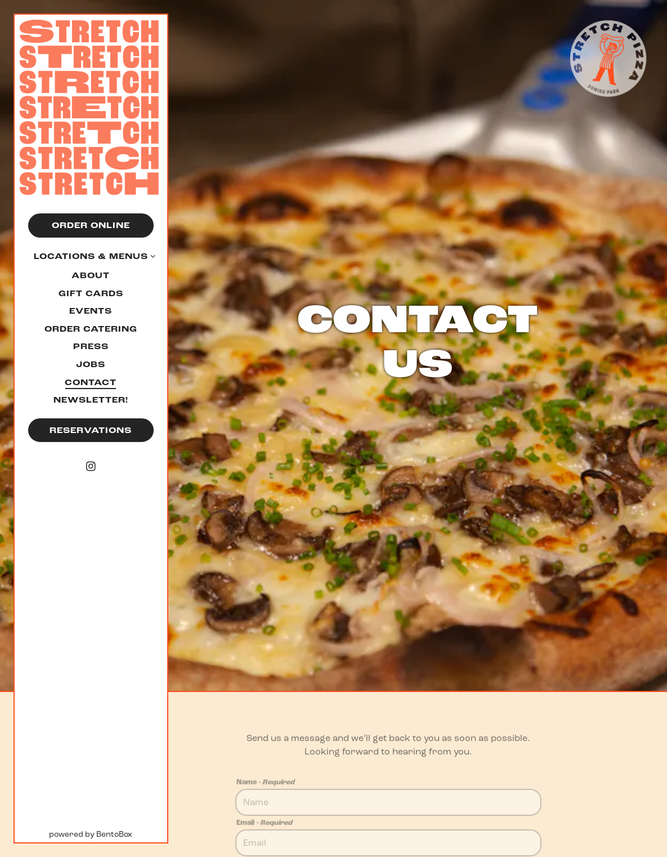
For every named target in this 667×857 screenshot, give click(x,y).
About (90, 275)
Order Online (91, 225)
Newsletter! (92, 399)
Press (91, 346)
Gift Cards (93, 293)
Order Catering (90, 329)
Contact (91, 382)
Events (90, 311)
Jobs (90, 364)
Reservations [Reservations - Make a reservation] (91, 430)
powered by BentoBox (108, 833)
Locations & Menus (91, 256)
